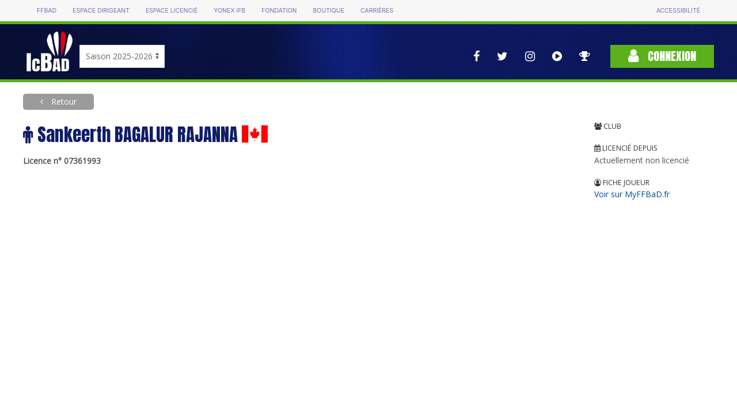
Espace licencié (171, 10)
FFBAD (46, 10)
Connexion (662, 56)
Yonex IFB (229, 10)
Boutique (328, 10)
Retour (63, 101)
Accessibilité (678, 10)
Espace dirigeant (101, 10)
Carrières (376, 10)
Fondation (279, 10)
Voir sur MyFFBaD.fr (632, 194)
